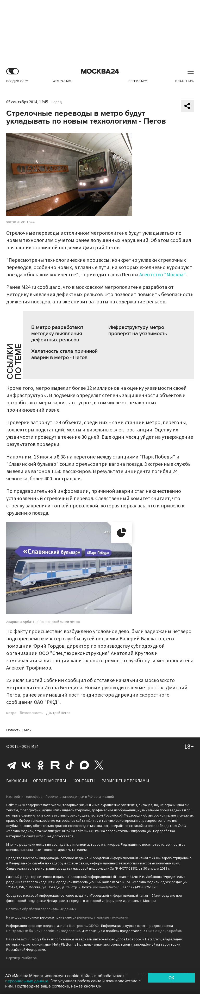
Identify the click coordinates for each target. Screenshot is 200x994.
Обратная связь (50, 781)
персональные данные (26, 981)
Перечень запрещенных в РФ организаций (80, 796)
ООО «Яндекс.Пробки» (164, 931)
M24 (35, 746)
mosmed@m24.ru (107, 887)
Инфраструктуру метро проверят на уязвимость (137, 330)
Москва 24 (100, 71)
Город (57, 102)
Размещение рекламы (125, 781)
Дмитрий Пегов (58, 713)
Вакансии (16, 781)
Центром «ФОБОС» (84, 925)
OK (171, 977)
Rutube (55, 765)
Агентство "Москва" (162, 274)
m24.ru (20, 805)
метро (11, 713)
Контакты (84, 781)
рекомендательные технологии (102, 917)
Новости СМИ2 (19, 730)
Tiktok (70, 765)
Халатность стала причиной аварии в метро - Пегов (64, 354)
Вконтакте (26, 765)
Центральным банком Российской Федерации (43, 931)
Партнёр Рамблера (21, 958)
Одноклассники (40, 765)
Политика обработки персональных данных (41, 909)
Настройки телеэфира (24, 796)
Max (84, 765)
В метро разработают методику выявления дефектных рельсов (57, 333)
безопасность (31, 713)
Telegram (11, 765)
